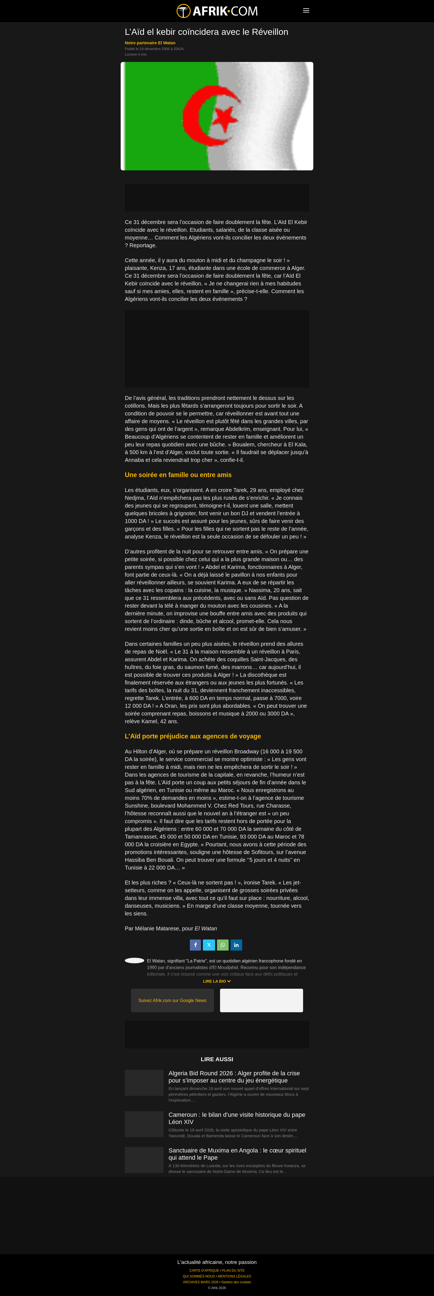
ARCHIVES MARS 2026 (200, 1282)
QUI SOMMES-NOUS (199, 1276)
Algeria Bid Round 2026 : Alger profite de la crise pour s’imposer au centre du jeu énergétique (234, 1077)
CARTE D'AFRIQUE (204, 1270)
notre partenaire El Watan (150, 42)
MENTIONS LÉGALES (234, 1276)
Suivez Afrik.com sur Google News (172, 1000)
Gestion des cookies (236, 1282)
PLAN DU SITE (233, 1270)
